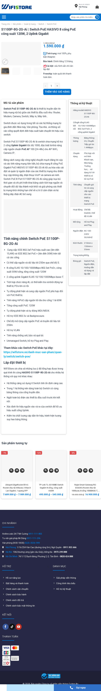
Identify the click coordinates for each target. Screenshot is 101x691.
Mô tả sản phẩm (14, 102)
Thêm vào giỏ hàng (57, 91)
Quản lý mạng (30, 24)
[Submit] (97, 17)
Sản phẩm (17, 24)
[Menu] (3, 17)
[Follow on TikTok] (12, 627)
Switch (41, 24)
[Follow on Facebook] (6, 627)
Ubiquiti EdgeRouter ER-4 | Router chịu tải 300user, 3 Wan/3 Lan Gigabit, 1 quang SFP (17, 488)
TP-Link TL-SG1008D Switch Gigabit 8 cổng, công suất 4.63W (51, 488)
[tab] (14, 104)
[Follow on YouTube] (19, 627)
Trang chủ (5, 24)
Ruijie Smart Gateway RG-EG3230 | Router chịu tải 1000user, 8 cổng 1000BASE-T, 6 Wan (85, 488)
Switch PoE (51, 24)
